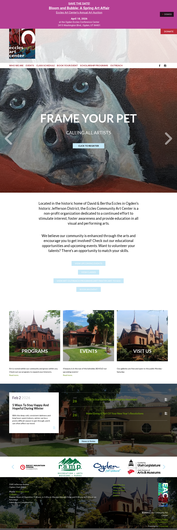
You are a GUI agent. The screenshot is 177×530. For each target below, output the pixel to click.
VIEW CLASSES (88, 272)
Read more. (14, 375)
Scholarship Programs (94, 65)
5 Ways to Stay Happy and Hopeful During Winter (30, 406)
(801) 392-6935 (22, 492)
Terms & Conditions (159, 522)
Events (30, 65)
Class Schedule (45, 65)
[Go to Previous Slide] (13, 467)
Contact (13, 494)
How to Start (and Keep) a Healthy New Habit (111, 399)
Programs (35, 351)
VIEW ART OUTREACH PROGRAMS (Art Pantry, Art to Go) (88, 281)
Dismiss (167, 14)
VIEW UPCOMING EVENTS (88, 263)
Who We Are (16, 65)
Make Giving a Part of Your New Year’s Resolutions (114, 413)
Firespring (163, 526)
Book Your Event (67, 65)
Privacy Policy (161, 519)
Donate (168, 31)
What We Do (119, 488)
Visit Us (142, 351)
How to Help (119, 490)
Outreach (116, 65)
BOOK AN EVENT (89, 289)
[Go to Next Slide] (164, 467)
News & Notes (88, 441)
